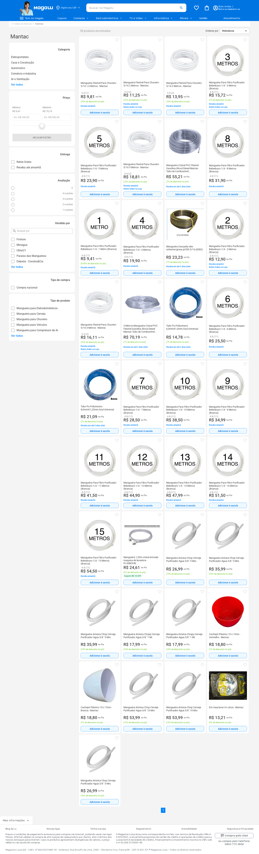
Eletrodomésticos (109, 18)
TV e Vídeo (138, 18)
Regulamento (143, 829)
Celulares (81, 18)
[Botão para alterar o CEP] (68, 7)
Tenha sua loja (98, 829)
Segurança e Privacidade (240, 829)
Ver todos (17, 84)
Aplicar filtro (42, 137)
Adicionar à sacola (100, 112)
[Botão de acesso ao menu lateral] (31, 18)
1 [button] (163, 810)
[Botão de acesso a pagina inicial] (36, 7)
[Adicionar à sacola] (100, 112)
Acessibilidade (189, 829)
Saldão (203, 18)
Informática (163, 18)
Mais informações (16, 820)
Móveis (186, 18)
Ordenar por (212, 30)
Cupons (62, 18)
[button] (181, 8)
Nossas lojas (53, 829)
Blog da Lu (11, 829)
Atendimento (231, 18)
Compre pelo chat (234, 835)
